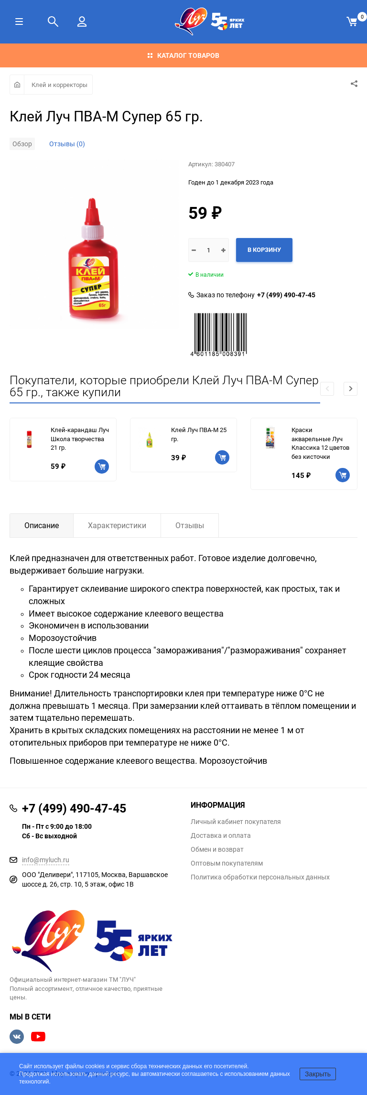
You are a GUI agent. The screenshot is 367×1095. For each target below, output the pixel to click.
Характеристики (117, 525)
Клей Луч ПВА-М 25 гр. (199, 434)
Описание (41, 525)
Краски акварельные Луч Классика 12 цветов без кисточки (320, 443)
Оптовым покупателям (227, 863)
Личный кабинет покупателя (236, 821)
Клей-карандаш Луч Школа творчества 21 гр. (80, 438)
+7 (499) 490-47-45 (286, 295)
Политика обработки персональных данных (260, 877)
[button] (350, 389)
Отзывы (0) (67, 143)
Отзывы (189, 525)
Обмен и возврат (217, 849)
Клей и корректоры (59, 84)
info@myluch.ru (45, 859)
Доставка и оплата (221, 835)
